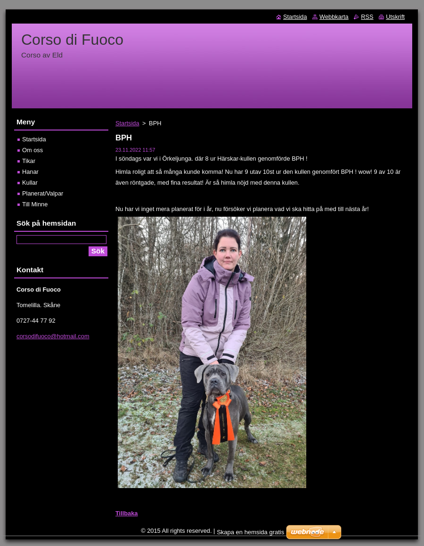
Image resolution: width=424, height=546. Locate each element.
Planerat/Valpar (42, 193)
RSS (367, 16)
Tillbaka (126, 513)
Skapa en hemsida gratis (250, 532)
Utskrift (395, 16)
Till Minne (35, 204)
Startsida (127, 123)
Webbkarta (334, 16)
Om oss (32, 150)
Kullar (30, 182)
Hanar (30, 171)
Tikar (28, 160)
